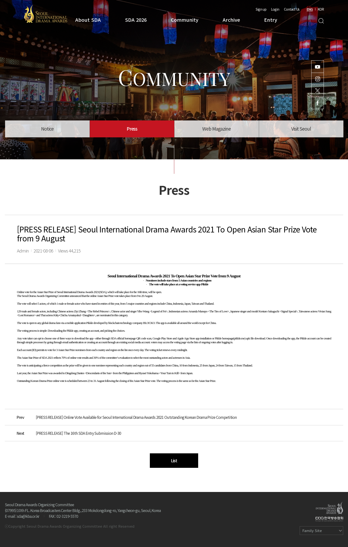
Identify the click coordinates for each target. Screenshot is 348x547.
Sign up (261, 9)
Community (184, 19)
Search (321, 21)
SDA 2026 (136, 19)
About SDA (88, 19)
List (174, 460)
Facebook (318, 103)
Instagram (318, 79)
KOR (321, 9)
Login (275, 9)
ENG (310, 9)
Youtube (318, 67)
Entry (270, 19)
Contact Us (291, 9)
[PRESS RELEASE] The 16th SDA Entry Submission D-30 (78, 433)
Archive (231, 19)
